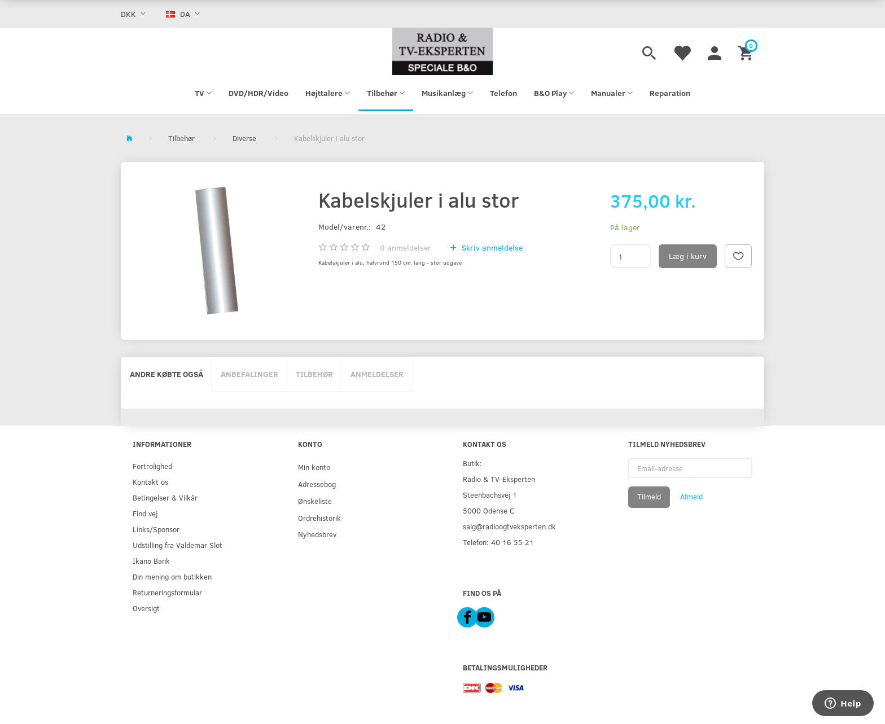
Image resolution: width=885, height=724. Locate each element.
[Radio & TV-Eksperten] (442, 51)
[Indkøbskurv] (747, 51)
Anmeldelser (377, 373)
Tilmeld (649, 497)
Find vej (145, 513)
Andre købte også (166, 373)
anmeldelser (405, 247)
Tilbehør (314, 373)
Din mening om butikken (172, 576)
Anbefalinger (249, 373)
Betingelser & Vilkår (165, 497)
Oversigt (146, 608)
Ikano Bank (151, 560)
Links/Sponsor (156, 529)
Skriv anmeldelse (491, 247)
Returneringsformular (167, 592)
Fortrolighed (152, 466)
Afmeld (691, 497)
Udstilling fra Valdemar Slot (177, 545)
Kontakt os (150, 481)
